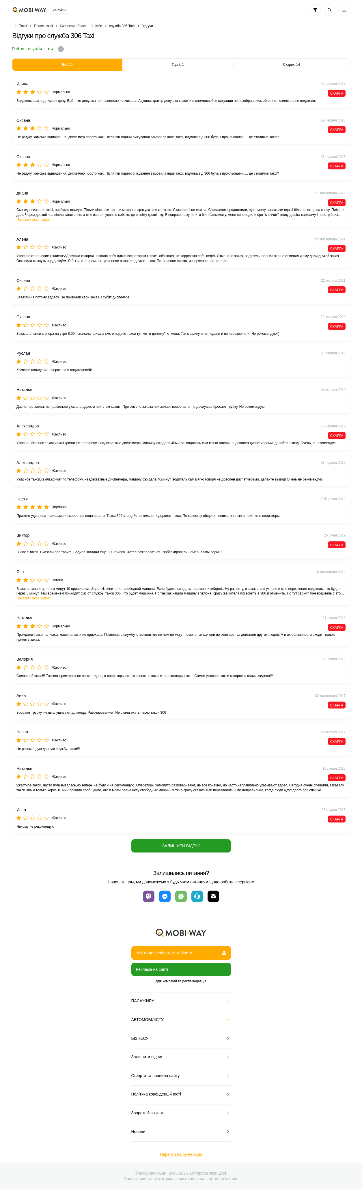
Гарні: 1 (178, 65)
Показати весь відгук (33, 220)
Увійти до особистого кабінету (181, 953)
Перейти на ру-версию (181, 1154)
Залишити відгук (181, 846)
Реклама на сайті (152, 969)
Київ (98, 26)
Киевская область (74, 26)
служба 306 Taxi (122, 26)
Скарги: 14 (291, 65)
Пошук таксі (43, 26)
